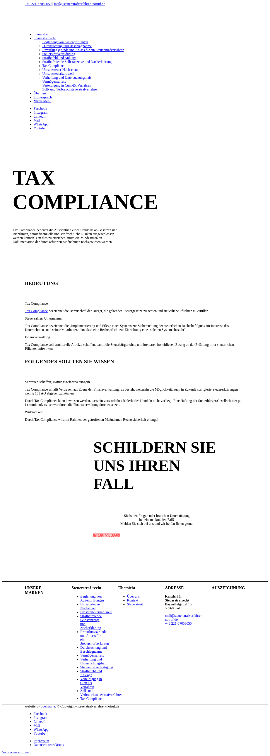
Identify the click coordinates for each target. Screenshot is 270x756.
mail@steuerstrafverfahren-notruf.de (79, 4)
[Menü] (42, 101)
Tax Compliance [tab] (36, 303)
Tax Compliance (36, 311)
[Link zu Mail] (37, 120)
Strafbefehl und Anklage (91, 673)
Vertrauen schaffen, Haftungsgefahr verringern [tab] (57, 382)
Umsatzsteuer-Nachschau (90, 606)
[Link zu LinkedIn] (40, 116)
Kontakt (132, 600)
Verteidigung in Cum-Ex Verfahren (91, 683)
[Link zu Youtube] (39, 128)
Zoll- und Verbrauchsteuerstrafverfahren (101, 693)
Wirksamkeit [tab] (34, 412)
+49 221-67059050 (38, 4)
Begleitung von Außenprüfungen (92, 598)
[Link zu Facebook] (40, 108)
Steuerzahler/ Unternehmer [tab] (44, 318)
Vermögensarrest (92, 655)
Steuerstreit (135, 604)
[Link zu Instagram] (41, 112)
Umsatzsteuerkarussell (96, 612)
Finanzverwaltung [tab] (37, 337)
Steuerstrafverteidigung (96, 667)
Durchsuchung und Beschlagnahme (93, 649)
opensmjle (48, 706)
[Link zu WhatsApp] (41, 124)
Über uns (133, 596)
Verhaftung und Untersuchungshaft (93, 661)
